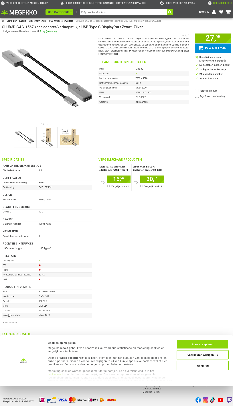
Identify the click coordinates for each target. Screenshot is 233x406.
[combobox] (124, 12)
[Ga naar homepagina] (23, 12)
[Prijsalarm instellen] (210, 96)
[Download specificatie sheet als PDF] (47, 339)
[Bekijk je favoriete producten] (221, 12)
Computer (12, 21)
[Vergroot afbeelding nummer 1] (47, 137)
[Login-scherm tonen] (207, 12)
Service (53, 351)
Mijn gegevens (11, 351)
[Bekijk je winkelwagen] (228, 12)
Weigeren (202, 385)
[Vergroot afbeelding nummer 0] (24, 137)
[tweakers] (177, 3)
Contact (100, 351)
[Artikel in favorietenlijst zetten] (187, 35)
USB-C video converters (61, 21)
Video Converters (37, 21)
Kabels (22, 21)
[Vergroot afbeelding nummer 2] (69, 137)
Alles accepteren (202, 364)
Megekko (148, 351)
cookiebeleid (55, 394)
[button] (59, 12)
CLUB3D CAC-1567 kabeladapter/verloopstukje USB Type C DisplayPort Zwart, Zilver (118, 21)
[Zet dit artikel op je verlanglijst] (102, 183)
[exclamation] (220, 3)
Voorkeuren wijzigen (202, 374)
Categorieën (196, 351)
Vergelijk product (208, 90)
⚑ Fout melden (10, 322)
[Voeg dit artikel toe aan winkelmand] (119, 179)
